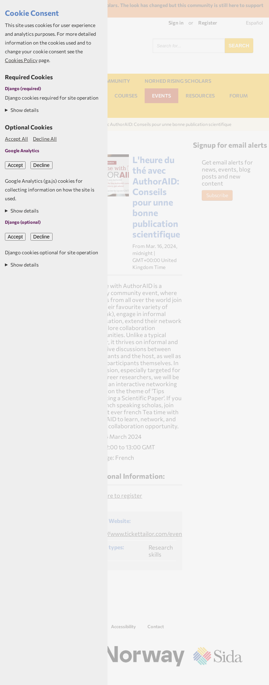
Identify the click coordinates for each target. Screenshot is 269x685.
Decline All (45, 139)
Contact (155, 626)
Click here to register (114, 495)
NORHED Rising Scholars (178, 81)
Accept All (16, 139)
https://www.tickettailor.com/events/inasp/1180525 (159, 533)
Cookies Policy (21, 60)
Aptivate (236, 676)
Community (114, 81)
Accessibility (123, 626)
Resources (200, 96)
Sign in (176, 23)
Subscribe (217, 195)
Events (161, 96)
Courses (126, 96)
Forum (238, 96)
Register (207, 23)
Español (254, 23)
